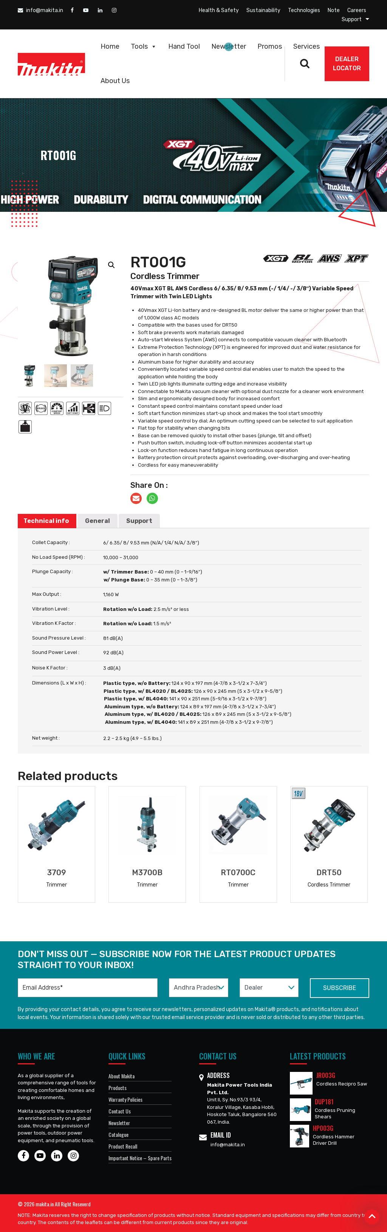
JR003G (325, 1075)
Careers (356, 10)
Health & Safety (219, 10)
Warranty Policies (125, 1099)
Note (334, 10)
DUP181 (324, 1101)
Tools (144, 46)
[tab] (46, 521)
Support (352, 19)
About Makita (121, 1076)
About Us (115, 81)
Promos (269, 46)
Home (110, 46)
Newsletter (228, 46)
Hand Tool (184, 46)
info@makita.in (40, 10)
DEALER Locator (347, 64)
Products (117, 1088)
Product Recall (122, 1146)
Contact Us (119, 1111)
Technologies (304, 10)
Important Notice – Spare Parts (140, 1158)
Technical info (46, 520)
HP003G (323, 1128)
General (97, 520)
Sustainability (263, 10)
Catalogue (118, 1134)
